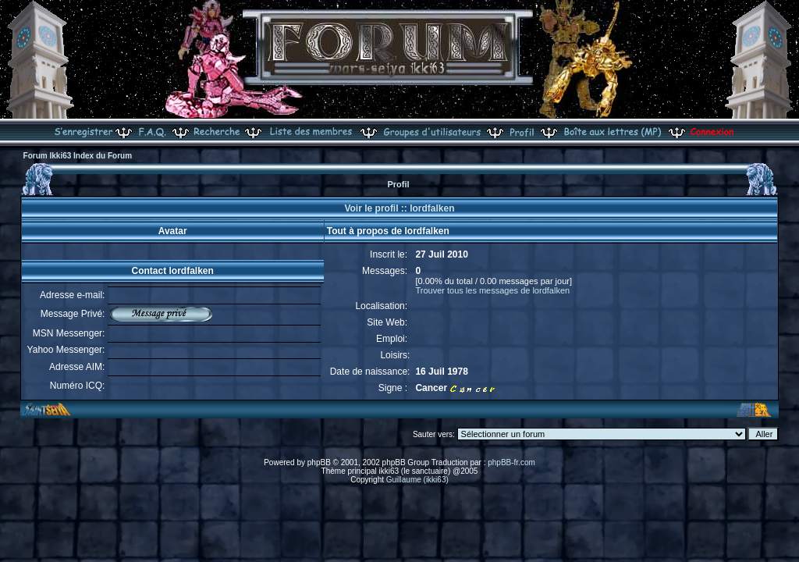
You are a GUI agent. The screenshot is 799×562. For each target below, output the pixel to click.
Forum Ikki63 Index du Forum (77, 155)
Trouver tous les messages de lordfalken (492, 290)
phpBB (319, 462)
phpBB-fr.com (511, 462)
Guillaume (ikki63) (417, 479)
